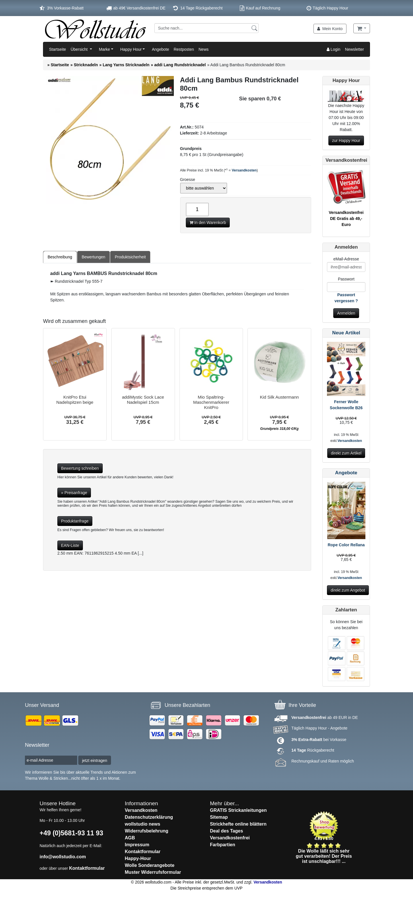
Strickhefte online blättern (238, 824)
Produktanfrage (75, 521)
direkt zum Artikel (346, 453)
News (203, 49)
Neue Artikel (346, 333)
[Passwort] (346, 287)
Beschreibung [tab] (60, 257)
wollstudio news (142, 824)
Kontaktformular (87, 868)
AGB (130, 837)
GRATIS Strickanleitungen (238, 810)
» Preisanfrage (74, 492)
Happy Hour (131, 49)
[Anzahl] (197, 209)
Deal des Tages (226, 830)
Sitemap (219, 817)
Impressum (137, 844)
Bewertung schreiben (80, 468)
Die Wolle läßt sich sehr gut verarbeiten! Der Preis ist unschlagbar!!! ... (324, 856)
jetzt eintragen (94, 760)
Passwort (346, 279)
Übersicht (80, 49)
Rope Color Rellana (346, 545)
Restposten (184, 49)
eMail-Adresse (346, 259)
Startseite (57, 49)
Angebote (160, 49)
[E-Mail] (346, 267)
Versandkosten (244, 170)
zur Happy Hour (346, 140)
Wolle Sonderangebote (149, 865)
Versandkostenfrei (230, 837)
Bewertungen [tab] (94, 257)
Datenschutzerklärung (149, 817)
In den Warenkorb (208, 222)
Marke (104, 49)
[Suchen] (254, 28)
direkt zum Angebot (348, 590)
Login (333, 49)
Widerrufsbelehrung (146, 830)
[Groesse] (203, 188)
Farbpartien (222, 844)
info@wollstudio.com (63, 856)
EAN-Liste (70, 545)
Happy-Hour (138, 858)
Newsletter (354, 49)
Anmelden (346, 313)
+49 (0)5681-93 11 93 (71, 833)
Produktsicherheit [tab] (130, 257)
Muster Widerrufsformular (153, 872)
